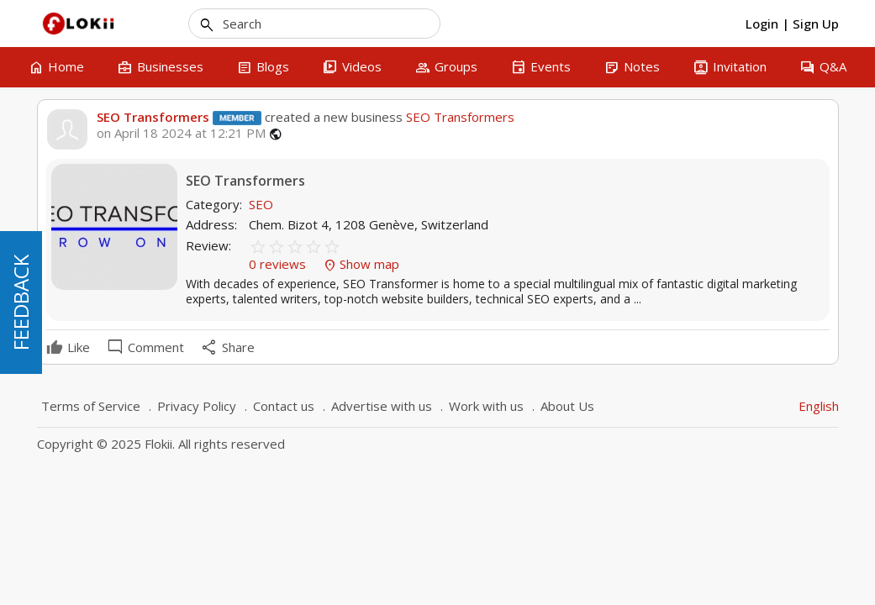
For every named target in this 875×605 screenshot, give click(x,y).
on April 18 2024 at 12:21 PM (181, 133)
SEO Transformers (153, 116)
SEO (261, 204)
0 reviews (279, 263)
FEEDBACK (20, 302)
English (819, 405)
